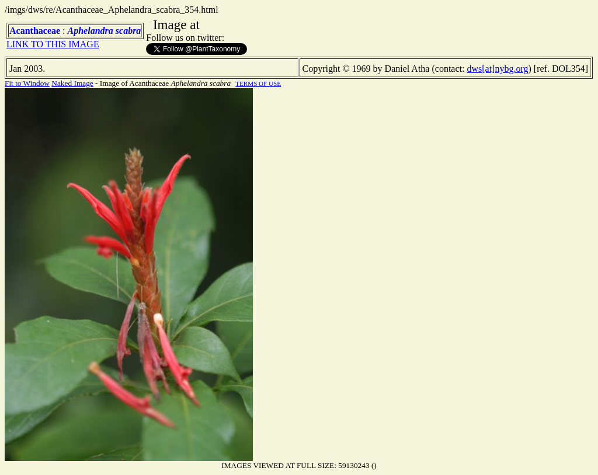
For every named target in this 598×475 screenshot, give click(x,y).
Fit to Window (27, 83)
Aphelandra (90, 31)
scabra (128, 31)
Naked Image (72, 83)
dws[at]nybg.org (497, 69)
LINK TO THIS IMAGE (52, 44)
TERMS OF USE (258, 83)
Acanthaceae (34, 31)
